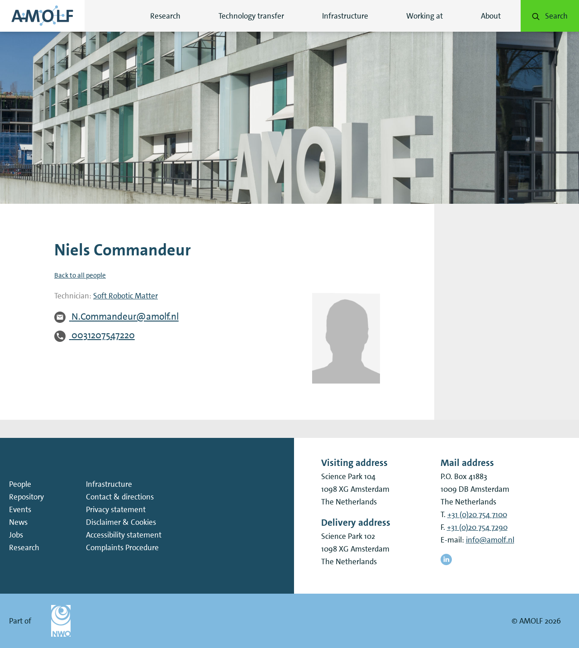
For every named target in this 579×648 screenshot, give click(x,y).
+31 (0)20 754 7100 (477, 514)
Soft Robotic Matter (125, 296)
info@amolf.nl (490, 540)
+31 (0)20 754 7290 (477, 527)
